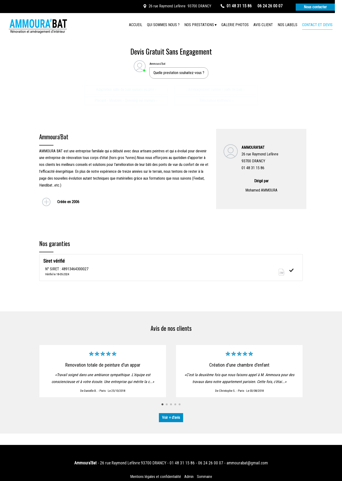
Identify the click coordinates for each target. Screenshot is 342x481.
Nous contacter (315, 7)
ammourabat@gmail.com (247, 463)
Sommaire (204, 476)
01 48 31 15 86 (182, 463)
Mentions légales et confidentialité (155, 476)
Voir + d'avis (171, 417)
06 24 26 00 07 (210, 463)
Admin (189, 476)
